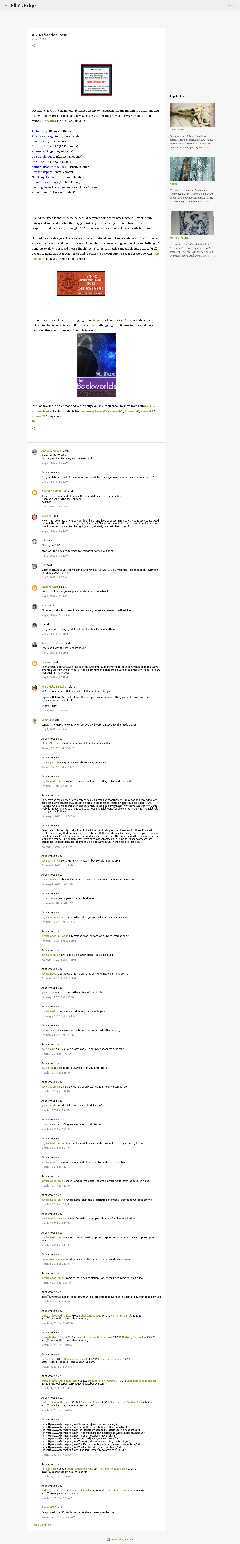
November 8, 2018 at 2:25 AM (58, 1517)
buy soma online (50, 860)
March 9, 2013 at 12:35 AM (56, 1282)
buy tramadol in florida (54, 936)
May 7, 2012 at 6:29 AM (54, 482)
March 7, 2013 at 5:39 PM (55, 1223)
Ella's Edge (23, 5)
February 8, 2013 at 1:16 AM (57, 865)
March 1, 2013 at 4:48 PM (55, 1072)
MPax (96, 320)
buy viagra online (51, 762)
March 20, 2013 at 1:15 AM (56, 1498)
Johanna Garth (50, 586)
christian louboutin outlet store (59, 1380)
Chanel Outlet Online (80, 1490)
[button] (34, 45)
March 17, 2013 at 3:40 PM (56, 1344)
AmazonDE (116, 411)
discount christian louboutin (118, 1490)
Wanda (45, 605)
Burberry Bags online (134, 1337)
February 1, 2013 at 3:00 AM (57, 785)
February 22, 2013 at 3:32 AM (58, 1016)
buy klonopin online (52, 1218)
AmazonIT (38, 416)
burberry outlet (50, 1490)
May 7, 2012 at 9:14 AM (54, 596)
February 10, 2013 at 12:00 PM (58, 940)
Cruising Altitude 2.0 (45, 146)
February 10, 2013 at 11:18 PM (58, 959)
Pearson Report (42, 172)
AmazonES (147, 411)
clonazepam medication (55, 1259)
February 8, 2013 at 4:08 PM (57, 903)
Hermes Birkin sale (121, 1315)
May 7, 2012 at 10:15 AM (55, 615)
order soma (48, 898)
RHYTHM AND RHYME (54, 491)
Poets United (177, 129)
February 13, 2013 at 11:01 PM (58, 978)
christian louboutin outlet (56, 1315)
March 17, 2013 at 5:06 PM (56, 1366)
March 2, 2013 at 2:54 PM (55, 1110)
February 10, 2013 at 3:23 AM (58, 921)
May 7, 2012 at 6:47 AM (54, 506)
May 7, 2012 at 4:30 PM (54, 633)
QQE (38, 161)
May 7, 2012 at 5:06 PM (54, 652)
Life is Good (39, 141)
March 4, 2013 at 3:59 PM (55, 1148)
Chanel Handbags (91, 1315)
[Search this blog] (219, 5)
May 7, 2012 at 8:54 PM (54, 677)
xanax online (48, 1030)
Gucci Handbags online (79, 1468)
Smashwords (151, 406)
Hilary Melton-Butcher (54, 686)
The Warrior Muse (43, 156)
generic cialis (48, 1105)
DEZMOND (47, 719)
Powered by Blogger (120, 1539)
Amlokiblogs (40, 131)
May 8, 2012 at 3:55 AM (54, 710)
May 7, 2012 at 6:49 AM (54, 531)
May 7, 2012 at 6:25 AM (54, 463)
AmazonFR (132, 411)
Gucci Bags (47, 1359)
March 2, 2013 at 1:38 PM (55, 1091)
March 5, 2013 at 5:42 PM (55, 1185)
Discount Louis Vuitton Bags (126, 1402)
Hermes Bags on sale (76, 1359)
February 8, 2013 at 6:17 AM (57, 884)
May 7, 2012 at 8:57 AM (54, 577)
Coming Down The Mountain (51, 187)
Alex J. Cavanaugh (43, 136)
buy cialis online (50, 917)
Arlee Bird (49, 120)
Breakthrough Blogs (45, 182)
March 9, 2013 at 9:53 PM (55, 1301)
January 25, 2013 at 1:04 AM (57, 748)
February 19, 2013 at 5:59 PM (57, 997)
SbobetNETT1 (49, 1507)
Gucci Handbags (90, 1402)
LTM (43, 565)
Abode (173, 183)
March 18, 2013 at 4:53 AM (56, 1454)
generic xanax (49, 992)
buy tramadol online (53, 781)
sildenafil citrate (50, 743)
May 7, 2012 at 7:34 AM (54, 555)
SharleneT (47, 515)
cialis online (48, 1049)
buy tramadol (49, 973)
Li (42, 624)
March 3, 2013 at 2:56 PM (55, 1129)
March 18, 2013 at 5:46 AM (56, 1476)
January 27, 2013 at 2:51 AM (57, 767)
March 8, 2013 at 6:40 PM (55, 1263)
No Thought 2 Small (44, 177)
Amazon (87, 411)
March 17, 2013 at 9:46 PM (56, 1410)
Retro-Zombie (40, 151)
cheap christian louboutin (102, 1380)
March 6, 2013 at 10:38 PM (56, 1204)
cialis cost (47, 1067)
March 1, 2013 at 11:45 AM (56, 1053)
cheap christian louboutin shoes (93, 1337)
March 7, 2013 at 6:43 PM (55, 1245)
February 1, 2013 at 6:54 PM (57, 846)
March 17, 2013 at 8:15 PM (56, 1388)
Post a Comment (41, 1524)
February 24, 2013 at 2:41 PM (57, 1034)
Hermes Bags (49, 1468)
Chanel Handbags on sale (141, 1380)
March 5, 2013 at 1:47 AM (56, 1166)
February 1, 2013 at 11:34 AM (58, 816)
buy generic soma (51, 879)
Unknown (46, 662)
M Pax (44, 540)
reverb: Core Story (179, 238)
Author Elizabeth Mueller (48, 166)
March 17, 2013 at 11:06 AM (57, 1323)
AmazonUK (101, 411)
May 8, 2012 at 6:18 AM (54, 729)
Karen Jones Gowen (52, 643)
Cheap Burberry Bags (53, 1337)
